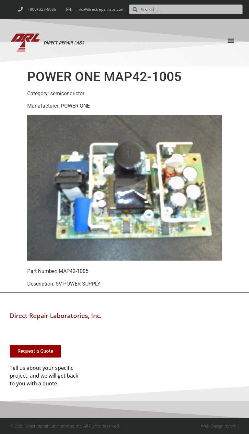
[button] (231, 40)
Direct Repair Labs (64, 43)
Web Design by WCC (220, 426)
